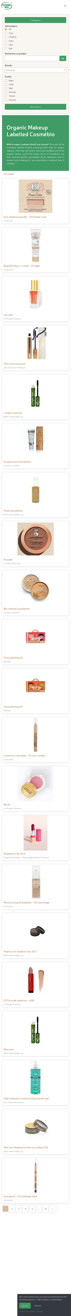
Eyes (9, 40)
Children (10, 36)
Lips (9, 44)
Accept (25, 1305)
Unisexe (10, 99)
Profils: (8, 76)
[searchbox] (35, 69)
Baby (9, 80)
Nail (8, 48)
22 (45, 1208)
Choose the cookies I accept (31, 1311)
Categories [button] (35, 20)
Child (9, 84)
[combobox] (35, 70)
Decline (37, 1305)
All (8, 29)
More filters (35, 106)
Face (9, 32)
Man (9, 88)
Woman (10, 91)
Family (10, 95)
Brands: (8, 65)
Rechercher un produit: (16, 53)
